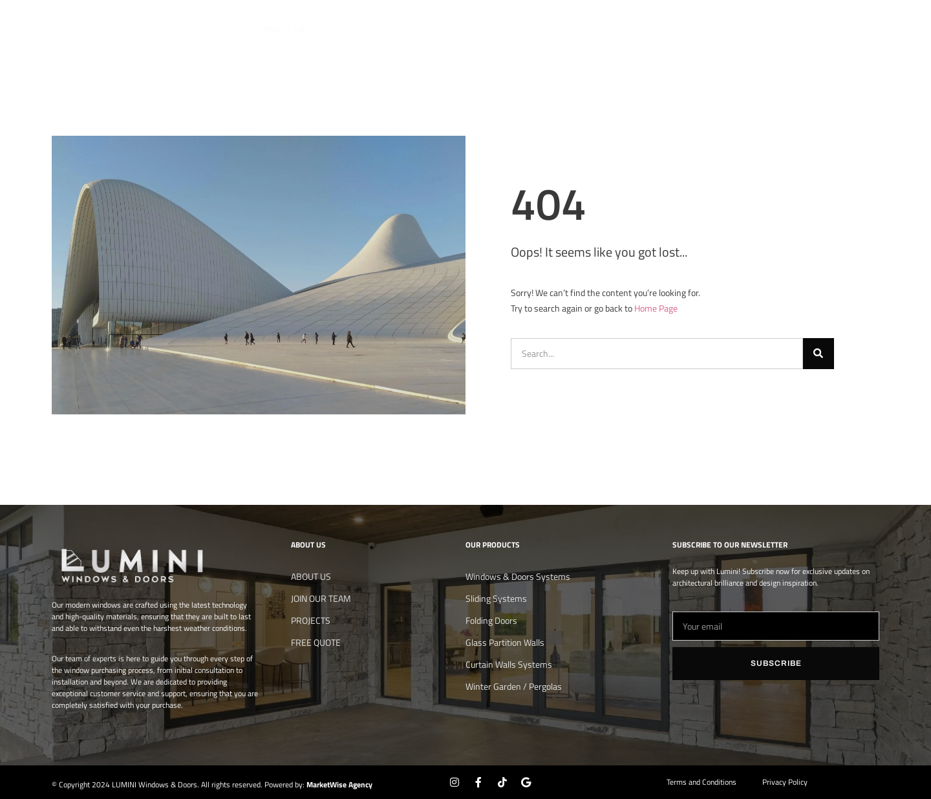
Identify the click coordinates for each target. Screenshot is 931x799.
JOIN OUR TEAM (368, 29)
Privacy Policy (785, 782)
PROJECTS (556, 29)
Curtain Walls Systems (509, 664)
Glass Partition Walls (505, 642)
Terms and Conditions (701, 782)
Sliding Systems (496, 598)
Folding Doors (491, 620)
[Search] (818, 353)
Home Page (656, 308)
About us (284, 29)
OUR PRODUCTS (467, 29)
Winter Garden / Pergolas (514, 686)
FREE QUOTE (316, 642)
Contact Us (635, 29)
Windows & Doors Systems (518, 576)
